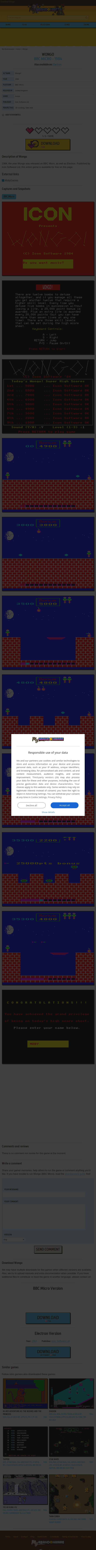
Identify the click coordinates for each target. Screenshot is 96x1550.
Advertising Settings (36, 793)
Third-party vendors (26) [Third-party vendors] (45, 777)
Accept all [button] (64, 805)
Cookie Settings (39, 797)
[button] (48, 812)
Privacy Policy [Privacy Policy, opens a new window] (55, 797)
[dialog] (48, 775)
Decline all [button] (31, 805)
